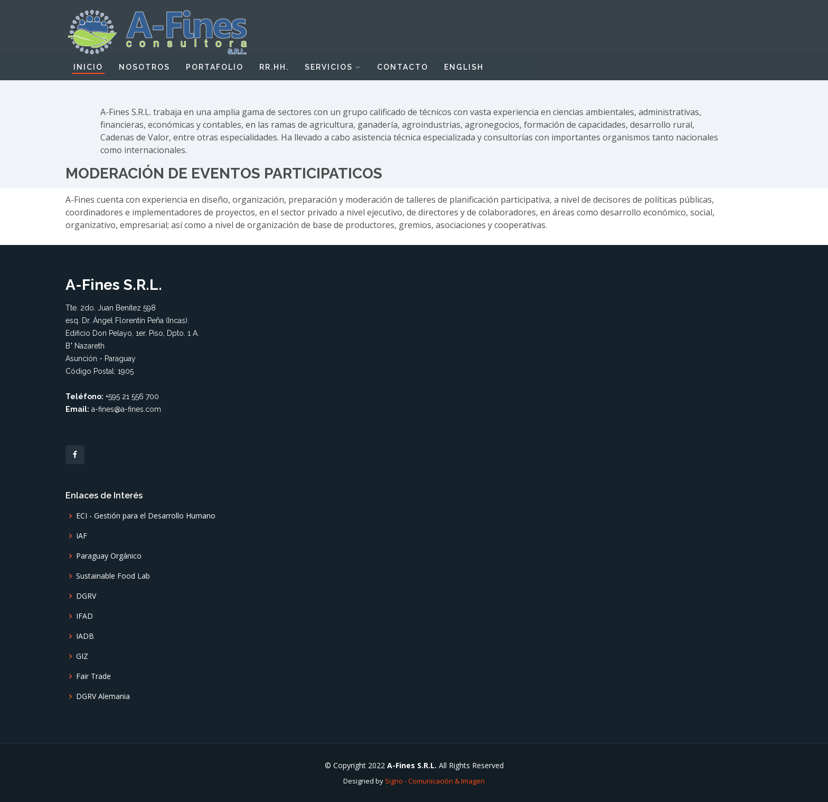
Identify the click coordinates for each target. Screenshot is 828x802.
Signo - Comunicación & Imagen (435, 781)
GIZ (82, 656)
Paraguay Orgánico (109, 556)
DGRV (86, 596)
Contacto (402, 67)
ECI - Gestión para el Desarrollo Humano (145, 516)
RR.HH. (274, 67)
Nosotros (144, 67)
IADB (85, 636)
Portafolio (214, 67)
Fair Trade (93, 676)
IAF (81, 536)
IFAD (84, 616)
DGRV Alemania (103, 696)
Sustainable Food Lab (113, 576)
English (464, 67)
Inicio (88, 67)
